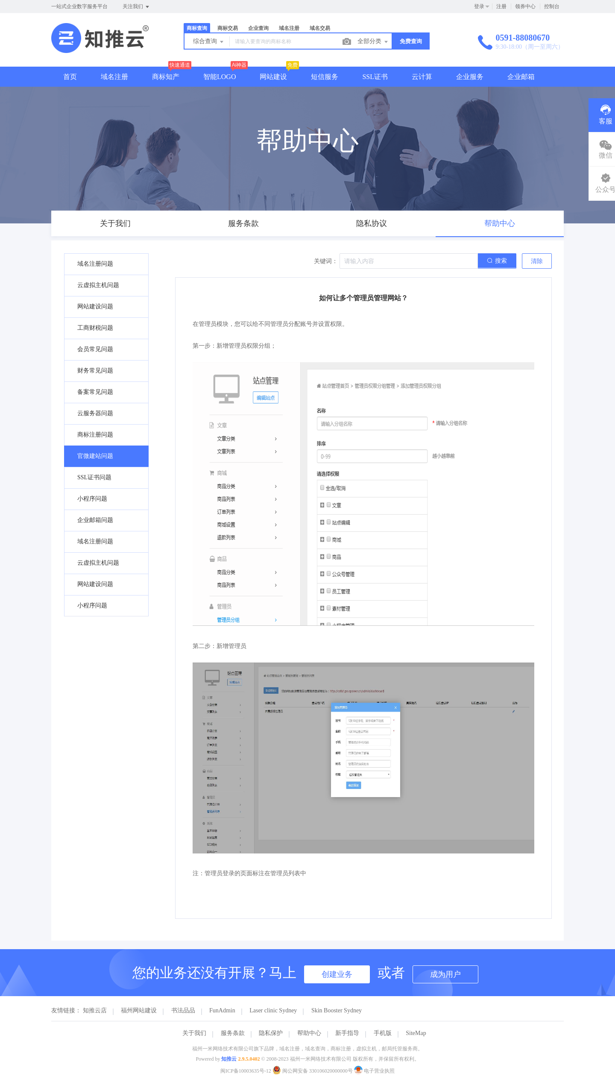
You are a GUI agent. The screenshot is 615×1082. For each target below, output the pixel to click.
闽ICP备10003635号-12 (245, 1071)
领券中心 (525, 6)
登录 (479, 6)
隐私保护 (271, 1033)
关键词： (326, 261)
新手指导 (347, 1033)
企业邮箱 (521, 76)
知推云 (229, 1059)
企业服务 (469, 76)
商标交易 (227, 28)
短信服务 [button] (324, 76)
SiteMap (416, 1033)
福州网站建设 (139, 1010)
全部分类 (373, 42)
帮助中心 (309, 1033)
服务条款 (233, 1033)
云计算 (422, 76)
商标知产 (165, 76)
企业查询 (258, 28)
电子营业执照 (374, 1071)
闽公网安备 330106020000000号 (313, 1071)
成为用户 (445, 974)
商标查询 (197, 28)
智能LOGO (219, 76)
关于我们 (194, 1033)
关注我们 (136, 6)
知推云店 (95, 1010)
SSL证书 (375, 76)
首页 (70, 76)
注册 (501, 6)
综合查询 (209, 42)
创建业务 (337, 974)
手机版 (383, 1033)
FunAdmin (222, 1010)
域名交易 (320, 28)
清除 (537, 261)
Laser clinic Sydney (273, 1010)
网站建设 (273, 76)
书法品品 (183, 1010)
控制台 (551, 6)
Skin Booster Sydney (336, 1010)
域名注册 (289, 28)
